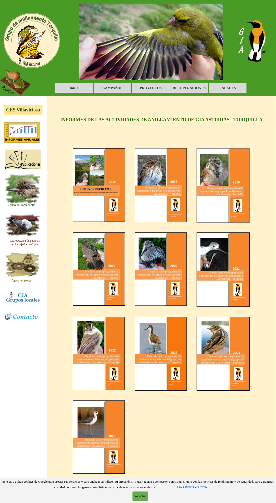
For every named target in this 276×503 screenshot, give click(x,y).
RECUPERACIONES (189, 88)
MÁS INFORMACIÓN (192, 487)
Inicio (74, 88)
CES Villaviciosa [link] (23, 109)
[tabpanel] (21, 205)
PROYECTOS (151, 88)
